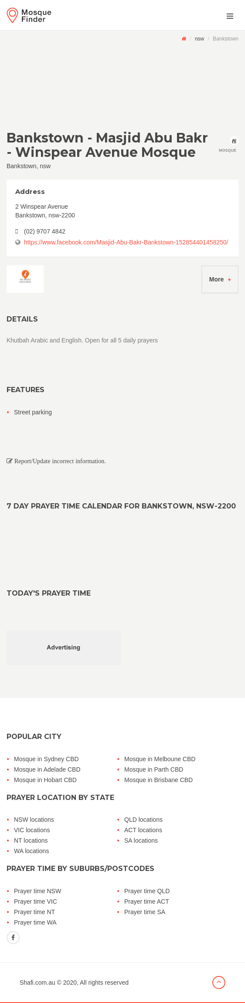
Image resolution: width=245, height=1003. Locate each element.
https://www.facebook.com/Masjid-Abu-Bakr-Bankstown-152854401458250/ (126, 242)
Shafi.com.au (37, 982)
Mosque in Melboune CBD (159, 759)
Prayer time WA (35, 922)
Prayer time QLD (147, 891)
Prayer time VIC (35, 901)
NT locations (31, 840)
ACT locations (143, 830)
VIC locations (32, 830)
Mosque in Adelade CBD (47, 769)
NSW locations (34, 819)
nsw (199, 39)
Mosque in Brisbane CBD (158, 779)
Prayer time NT (34, 911)
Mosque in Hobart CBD (45, 779)
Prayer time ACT (146, 901)
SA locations (141, 840)
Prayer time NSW (37, 891)
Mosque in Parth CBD (153, 769)
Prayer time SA (144, 911)
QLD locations (143, 819)
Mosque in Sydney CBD (46, 759)
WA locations (31, 850)
